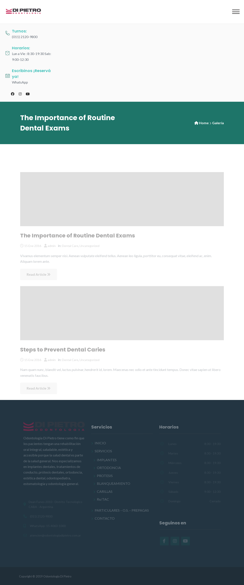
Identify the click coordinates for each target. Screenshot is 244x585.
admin (52, 246)
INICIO (100, 443)
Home (204, 123)
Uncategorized (89, 246)
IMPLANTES (107, 460)
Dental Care (70, 246)
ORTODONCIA (109, 468)
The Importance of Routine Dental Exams (77, 235)
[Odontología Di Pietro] (23, 11)
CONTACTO (105, 518)
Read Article (38, 274)
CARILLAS (104, 491)
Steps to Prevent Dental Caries (62, 349)
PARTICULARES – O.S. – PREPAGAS (122, 510)
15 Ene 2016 (32, 246)
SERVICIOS (103, 451)
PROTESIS (105, 476)
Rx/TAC (103, 499)
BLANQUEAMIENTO (113, 483)
